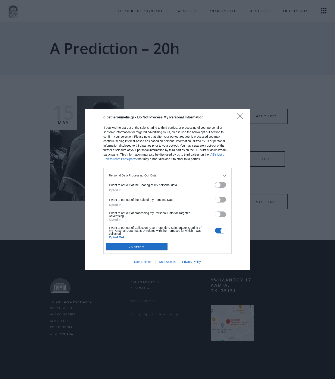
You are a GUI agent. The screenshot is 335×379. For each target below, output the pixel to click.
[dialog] (167, 189)
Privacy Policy (191, 262)
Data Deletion (143, 262)
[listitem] (167, 175)
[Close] (241, 118)
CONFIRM (137, 246)
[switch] (220, 185)
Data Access (167, 262)
